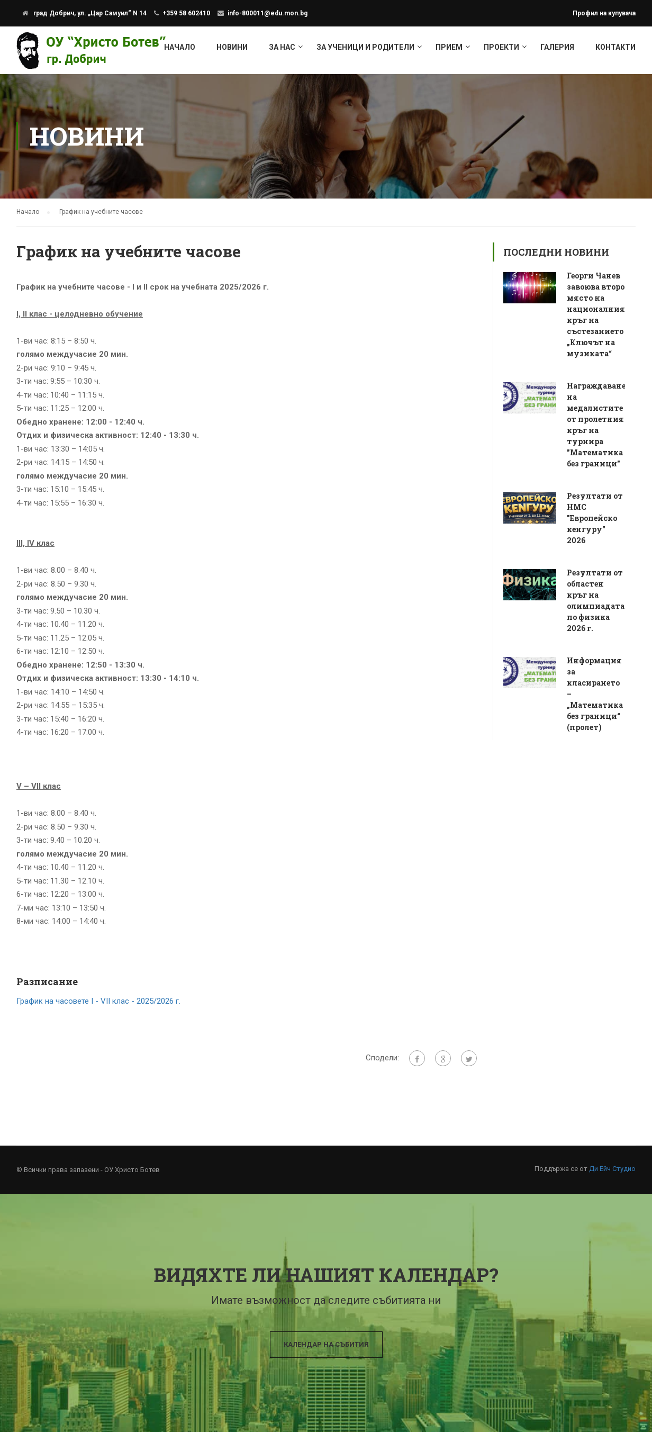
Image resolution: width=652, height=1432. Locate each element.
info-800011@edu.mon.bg (267, 13)
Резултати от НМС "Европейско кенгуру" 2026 (595, 518)
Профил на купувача (604, 13)
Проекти (501, 47)
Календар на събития (326, 1344)
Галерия (557, 47)
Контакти (615, 47)
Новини (232, 47)
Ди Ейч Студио (612, 1169)
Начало (179, 47)
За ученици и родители (365, 47)
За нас (282, 47)
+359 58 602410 (186, 13)
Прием (449, 47)
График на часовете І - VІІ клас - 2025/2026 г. (98, 1001)
